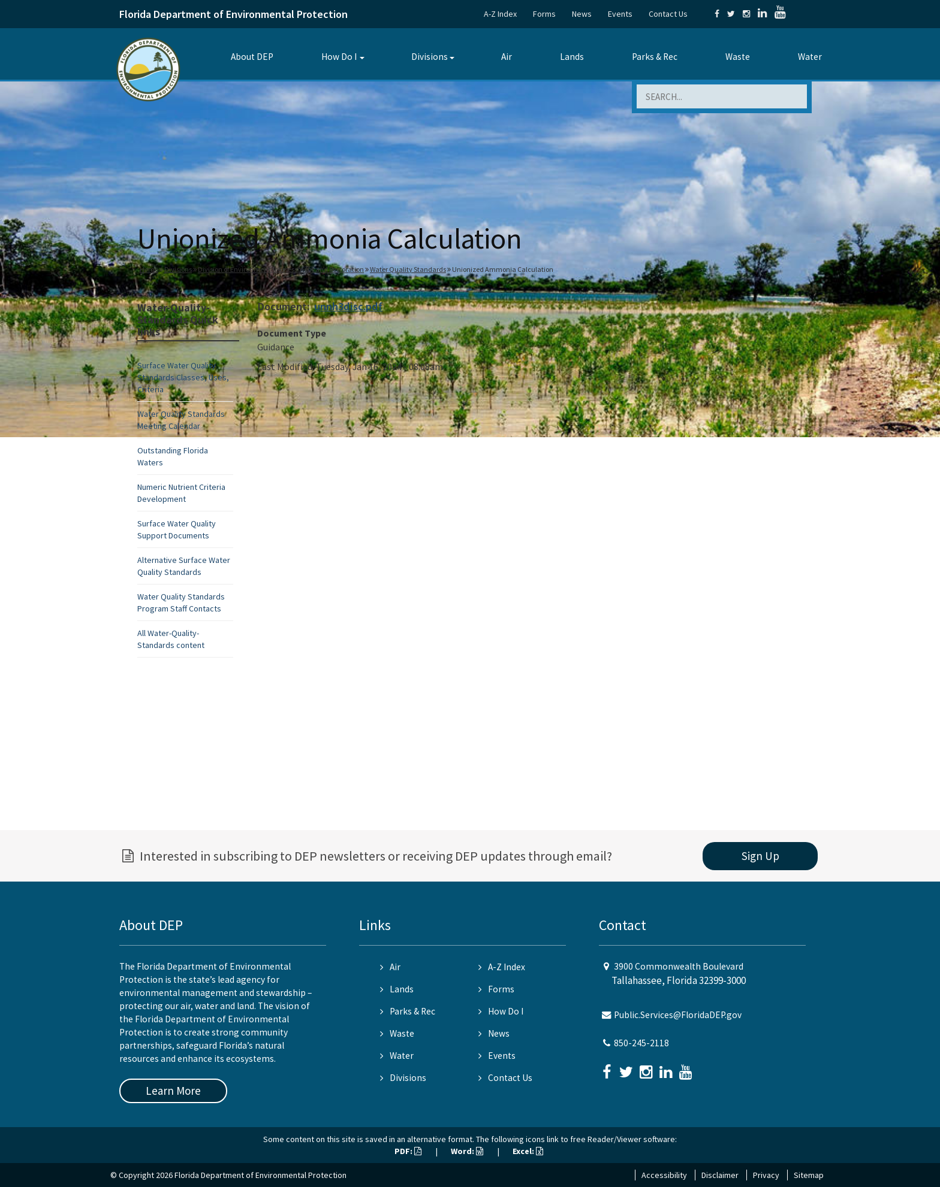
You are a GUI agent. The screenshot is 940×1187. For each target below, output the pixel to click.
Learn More (173, 1090)
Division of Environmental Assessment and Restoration (281, 269)
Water (810, 56)
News (582, 13)
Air (506, 56)
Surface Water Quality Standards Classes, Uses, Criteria (183, 377)
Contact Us (668, 13)
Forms (544, 13)
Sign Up (760, 856)
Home (149, 269)
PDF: (407, 1151)
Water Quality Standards (408, 269)
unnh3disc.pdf (348, 306)
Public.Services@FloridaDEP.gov (678, 1015)
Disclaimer (720, 1175)
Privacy (766, 1175)
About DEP (252, 56)
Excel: (528, 1151)
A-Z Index (500, 13)
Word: (467, 1151)
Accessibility (664, 1175)
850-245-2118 (641, 1043)
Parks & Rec (654, 56)
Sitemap (809, 1175)
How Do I (339, 56)
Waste (737, 56)
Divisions (429, 56)
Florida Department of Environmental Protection (233, 14)
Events (620, 13)
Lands (572, 56)
